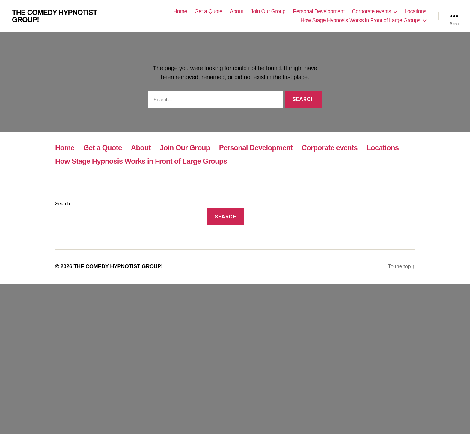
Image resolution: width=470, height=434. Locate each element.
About (236, 11)
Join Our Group (268, 11)
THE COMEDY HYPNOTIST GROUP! (54, 16)
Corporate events (371, 11)
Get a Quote (208, 11)
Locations (415, 11)
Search (62, 203)
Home (180, 11)
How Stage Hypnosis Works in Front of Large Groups (360, 20)
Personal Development (318, 11)
